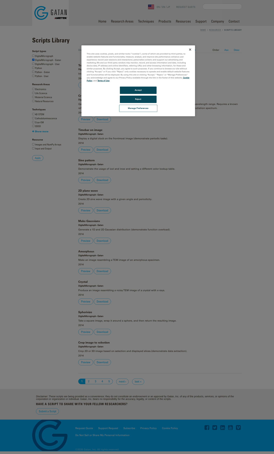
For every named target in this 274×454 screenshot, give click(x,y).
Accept (138, 90)
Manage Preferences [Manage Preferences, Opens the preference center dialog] (138, 108)
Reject (138, 99)
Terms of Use (103, 80)
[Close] (190, 49)
